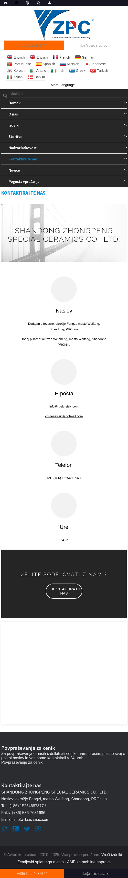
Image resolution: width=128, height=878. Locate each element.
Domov (15, 102)
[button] (64, 591)
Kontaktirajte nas (23, 159)
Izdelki (14, 125)
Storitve (15, 136)
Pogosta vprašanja (24, 181)
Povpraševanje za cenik (22, 762)
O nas (13, 114)
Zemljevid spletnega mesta (40, 862)
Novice (14, 170)
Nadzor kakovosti (23, 147)
